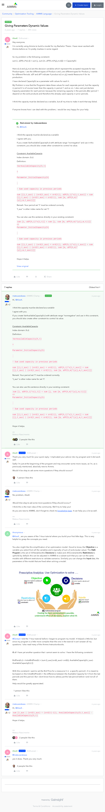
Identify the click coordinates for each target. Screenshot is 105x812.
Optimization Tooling (24, 14)
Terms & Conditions (41, 806)
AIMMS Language (44, 14)
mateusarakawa (18, 296)
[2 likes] (23, 439)
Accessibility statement (62, 806)
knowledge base (64, 511)
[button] (3, 5)
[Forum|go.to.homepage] (12, 5)
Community (7, 14)
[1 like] (22, 477)
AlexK (15, 38)
